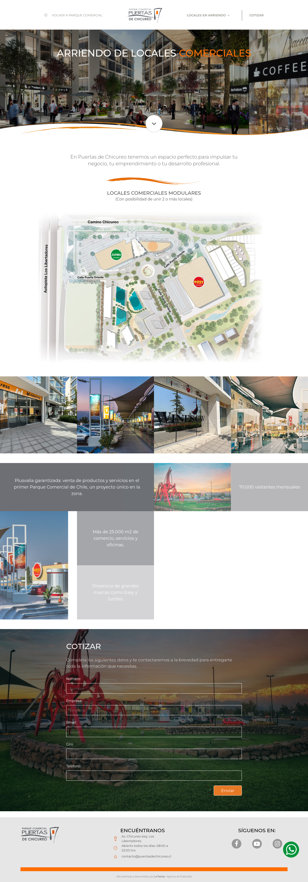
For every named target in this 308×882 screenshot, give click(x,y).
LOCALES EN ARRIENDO (206, 15)
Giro (69, 744)
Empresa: (74, 701)
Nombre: (73, 679)
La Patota (159, 876)
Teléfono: (73, 766)
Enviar (227, 790)
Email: (71, 722)
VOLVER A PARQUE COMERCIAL (73, 15)
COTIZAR (256, 15)
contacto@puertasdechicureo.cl (146, 856)
